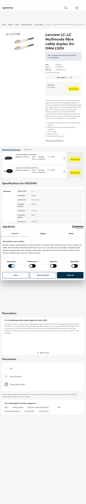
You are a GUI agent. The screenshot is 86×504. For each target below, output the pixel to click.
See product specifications (54, 140)
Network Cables (18, 388)
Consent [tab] (14, 233)
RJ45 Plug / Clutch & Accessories (38, 388)
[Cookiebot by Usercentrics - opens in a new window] (73, 227)
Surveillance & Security (9, 19)
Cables (29, 19)
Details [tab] (43, 233)
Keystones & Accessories (12, 392)
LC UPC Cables (29, 392)
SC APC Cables (44, 392)
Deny (16, 275)
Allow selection (43, 275)
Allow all (70, 275)
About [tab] (71, 233)
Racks (6, 388)
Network (22, 19)
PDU (59, 388)
